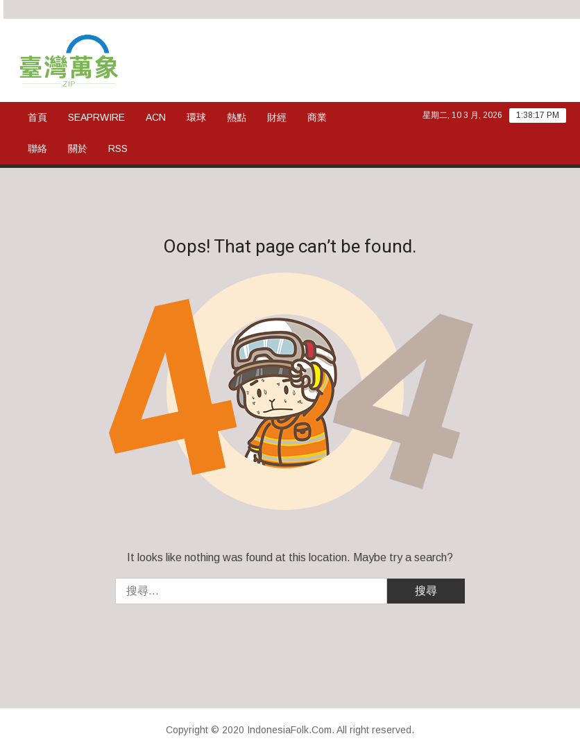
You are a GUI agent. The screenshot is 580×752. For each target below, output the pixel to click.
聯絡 (37, 148)
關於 (77, 148)
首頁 (37, 117)
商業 (317, 117)
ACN (156, 117)
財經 (277, 117)
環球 (196, 117)
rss (118, 148)
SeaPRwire (96, 117)
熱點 (236, 117)
